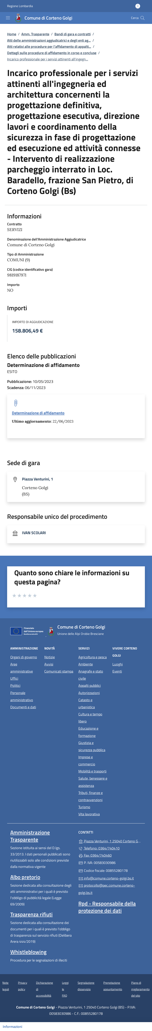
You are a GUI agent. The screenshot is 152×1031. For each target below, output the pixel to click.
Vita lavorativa (89, 814)
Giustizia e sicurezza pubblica (91, 746)
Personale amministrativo (21, 696)
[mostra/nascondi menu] (8, 17)
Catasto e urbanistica (86, 703)
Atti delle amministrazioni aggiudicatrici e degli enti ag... (49, 40)
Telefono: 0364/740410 (99, 848)
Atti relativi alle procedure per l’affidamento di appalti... (49, 46)
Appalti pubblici (89, 685)
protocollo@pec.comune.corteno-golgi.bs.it (106, 889)
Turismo (84, 807)
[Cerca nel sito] (142, 18)
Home (11, 34)
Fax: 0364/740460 (95, 855)
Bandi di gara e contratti (72, 34)
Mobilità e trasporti (92, 771)
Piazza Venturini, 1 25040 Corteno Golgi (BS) (110, 841)
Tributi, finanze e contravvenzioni (90, 796)
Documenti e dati (23, 707)
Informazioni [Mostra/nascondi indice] (12, 1026)
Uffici (14, 678)
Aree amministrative (21, 668)
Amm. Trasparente (35, 34)
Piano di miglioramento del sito (140, 989)
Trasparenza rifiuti (31, 914)
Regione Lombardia (20, 6)
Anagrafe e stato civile (90, 675)
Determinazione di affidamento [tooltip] (38, 413)
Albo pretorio (25, 877)
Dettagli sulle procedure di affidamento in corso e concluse (51, 52)
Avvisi (48, 664)
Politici (15, 685)
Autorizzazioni (89, 692)
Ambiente (85, 664)
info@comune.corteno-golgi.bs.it (106, 878)
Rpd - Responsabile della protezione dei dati (107, 907)
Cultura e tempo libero (90, 717)
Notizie (49, 657)
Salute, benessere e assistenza (92, 782)
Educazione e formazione (88, 732)
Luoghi (117, 664)
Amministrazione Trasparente (30, 836)
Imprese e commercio (86, 760)
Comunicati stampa (58, 671)
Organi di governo (23, 657)
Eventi (117, 671)
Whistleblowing (28, 952)
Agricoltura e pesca (92, 657)
